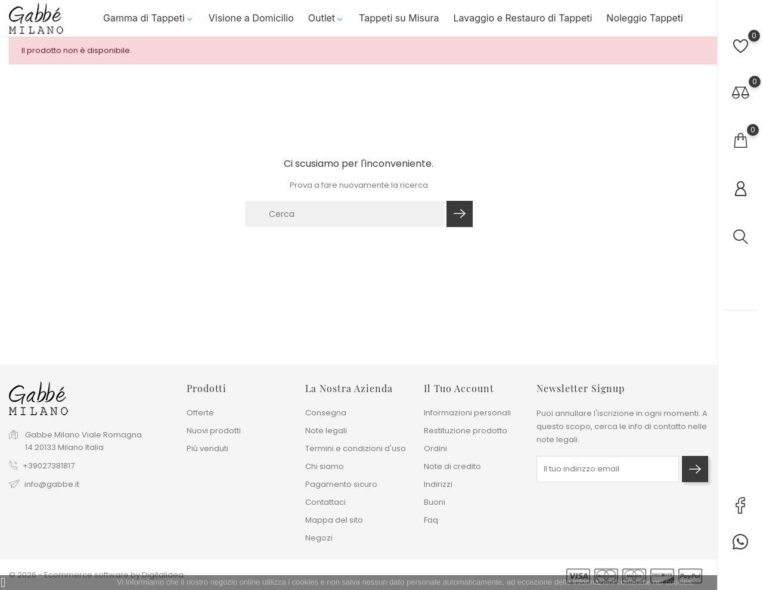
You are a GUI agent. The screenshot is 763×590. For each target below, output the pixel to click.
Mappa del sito (334, 520)
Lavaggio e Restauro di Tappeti (522, 23)
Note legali (326, 430)
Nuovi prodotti (214, 430)
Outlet (326, 23)
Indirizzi (438, 484)
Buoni (434, 502)
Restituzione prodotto (465, 430)
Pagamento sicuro (341, 484)
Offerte (200, 412)
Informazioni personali (467, 412)
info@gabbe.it (51, 484)
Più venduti (207, 448)
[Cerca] (345, 223)
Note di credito (452, 466)
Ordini (435, 448)
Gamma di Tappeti (148, 23)
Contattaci (325, 502)
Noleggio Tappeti (644, 23)
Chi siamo (324, 466)
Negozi (319, 538)
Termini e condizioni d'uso (355, 448)
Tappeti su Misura (399, 23)
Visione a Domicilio (251, 23)
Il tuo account (459, 388)
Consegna (325, 412)
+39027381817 (49, 466)
